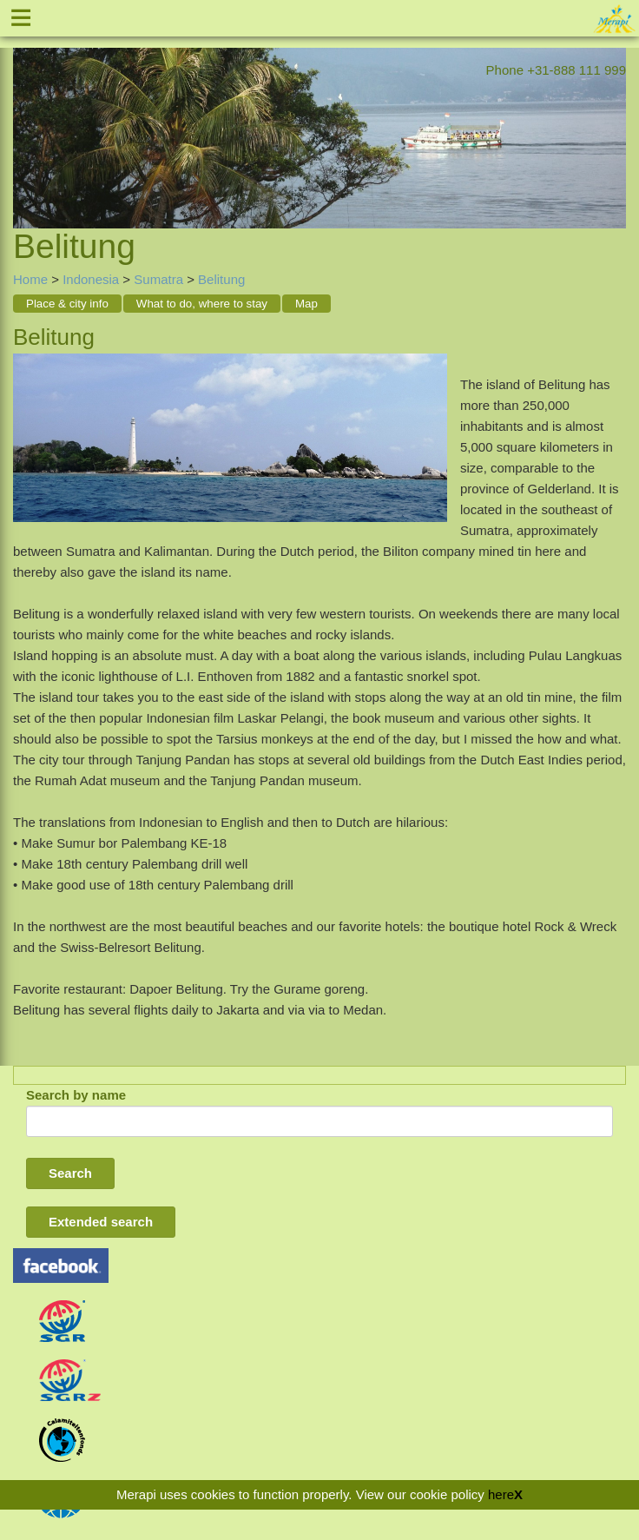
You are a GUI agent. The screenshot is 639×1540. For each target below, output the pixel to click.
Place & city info (67, 303)
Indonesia (91, 279)
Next (613, 116)
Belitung (221, 279)
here (501, 1494)
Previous (26, 116)
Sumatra (158, 279)
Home (30, 279)
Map (306, 303)
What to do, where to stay (201, 303)
